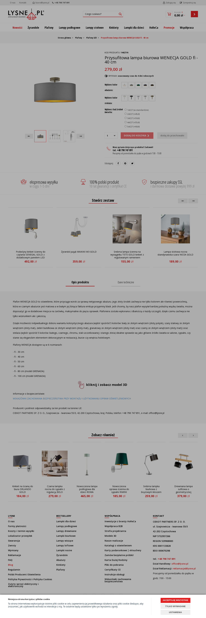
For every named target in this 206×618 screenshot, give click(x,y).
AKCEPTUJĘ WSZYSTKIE (175, 600)
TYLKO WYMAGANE (175, 606)
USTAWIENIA (175, 612)
